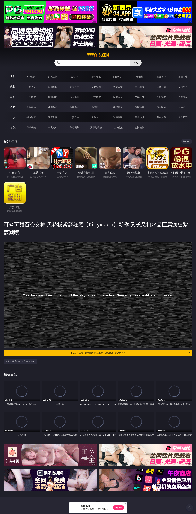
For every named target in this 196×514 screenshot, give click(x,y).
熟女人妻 (118, 86)
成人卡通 (74, 97)
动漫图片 (96, 107)
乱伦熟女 (161, 97)
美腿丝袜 (118, 107)
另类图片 (183, 107)
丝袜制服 (139, 86)
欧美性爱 (96, 97)
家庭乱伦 (52, 117)
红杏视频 (118, 127)
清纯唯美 (139, 107)
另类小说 (139, 117)
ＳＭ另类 (183, 86)
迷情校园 (118, 117)
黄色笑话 (161, 117)
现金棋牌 (161, 76)
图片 (13, 107)
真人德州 (52, 76)
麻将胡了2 (118, 76)
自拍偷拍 (52, 86)
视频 (13, 87)
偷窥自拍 (31, 107)
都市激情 (31, 117)
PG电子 (31, 76)
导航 (13, 127)
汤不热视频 (96, 127)
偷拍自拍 (52, 97)
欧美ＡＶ (74, 86)
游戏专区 (96, 76)
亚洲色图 (52, 107)
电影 (13, 97)
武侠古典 (96, 117)
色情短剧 (139, 127)
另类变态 (183, 97)
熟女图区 (161, 107)
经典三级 (139, 97)
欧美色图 (74, 107)
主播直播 (161, 86)
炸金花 (139, 76)
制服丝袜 (118, 97)
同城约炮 (31, 127)
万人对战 (74, 76)
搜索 (135, 62)
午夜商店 (52, 127)
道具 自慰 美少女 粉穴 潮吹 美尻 (20, 361)
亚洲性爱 (31, 97)
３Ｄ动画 (96, 86)
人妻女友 (74, 117)
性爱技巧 (183, 117)
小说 (13, 117)
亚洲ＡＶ (31, 86)
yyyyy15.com (98, 55)
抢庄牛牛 (183, 76)
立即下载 (118, 507)
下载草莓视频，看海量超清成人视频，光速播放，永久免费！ (131, 352)
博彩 (13, 76)
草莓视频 (74, 127)
